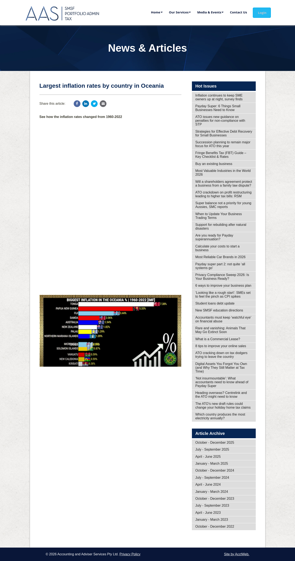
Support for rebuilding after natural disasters (220, 226)
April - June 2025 (208, 456)
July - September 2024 (212, 477)
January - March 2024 (211, 491)
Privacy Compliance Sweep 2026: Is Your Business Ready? (222, 276)
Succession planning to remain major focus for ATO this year (222, 144)
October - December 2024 (214, 470)
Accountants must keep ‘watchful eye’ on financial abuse (223, 319)
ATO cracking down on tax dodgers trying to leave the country (221, 354)
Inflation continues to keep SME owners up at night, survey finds (219, 97)
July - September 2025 (212, 449)
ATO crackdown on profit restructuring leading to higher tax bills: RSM (223, 194)
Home (149, 12)
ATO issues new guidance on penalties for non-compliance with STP (220, 120)
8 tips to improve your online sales (220, 346)
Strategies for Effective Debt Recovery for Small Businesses (223, 133)
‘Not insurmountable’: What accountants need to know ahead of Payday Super (221, 382)
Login (263, 12)
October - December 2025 (214, 442)
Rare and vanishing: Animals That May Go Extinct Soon (220, 330)
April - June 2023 (208, 512)
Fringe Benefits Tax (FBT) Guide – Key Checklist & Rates (220, 154)
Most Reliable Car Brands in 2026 (220, 257)
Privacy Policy (129, 554)
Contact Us (237, 12)
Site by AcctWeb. (236, 554)
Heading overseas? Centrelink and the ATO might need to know (221, 394)
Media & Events (207, 12)
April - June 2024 (208, 484)
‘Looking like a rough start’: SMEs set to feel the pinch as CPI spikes (222, 294)
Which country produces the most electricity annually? (220, 416)
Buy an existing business (213, 164)
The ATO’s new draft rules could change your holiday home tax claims (222, 405)
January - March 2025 (211, 463)
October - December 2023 (214, 498)
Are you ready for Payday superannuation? (214, 237)
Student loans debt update (215, 303)
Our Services (174, 12)
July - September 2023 (212, 505)
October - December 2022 (214, 526)
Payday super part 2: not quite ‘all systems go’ (220, 266)
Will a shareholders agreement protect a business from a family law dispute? (223, 183)
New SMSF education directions (219, 310)
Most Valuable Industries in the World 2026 (223, 172)
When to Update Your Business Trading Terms (218, 216)
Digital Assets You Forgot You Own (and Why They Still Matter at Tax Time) (221, 367)
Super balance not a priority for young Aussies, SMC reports (223, 205)
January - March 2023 (211, 519)
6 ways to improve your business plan (223, 285)
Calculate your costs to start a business (217, 248)
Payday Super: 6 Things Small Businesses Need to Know (217, 108)
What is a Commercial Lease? (217, 339)
